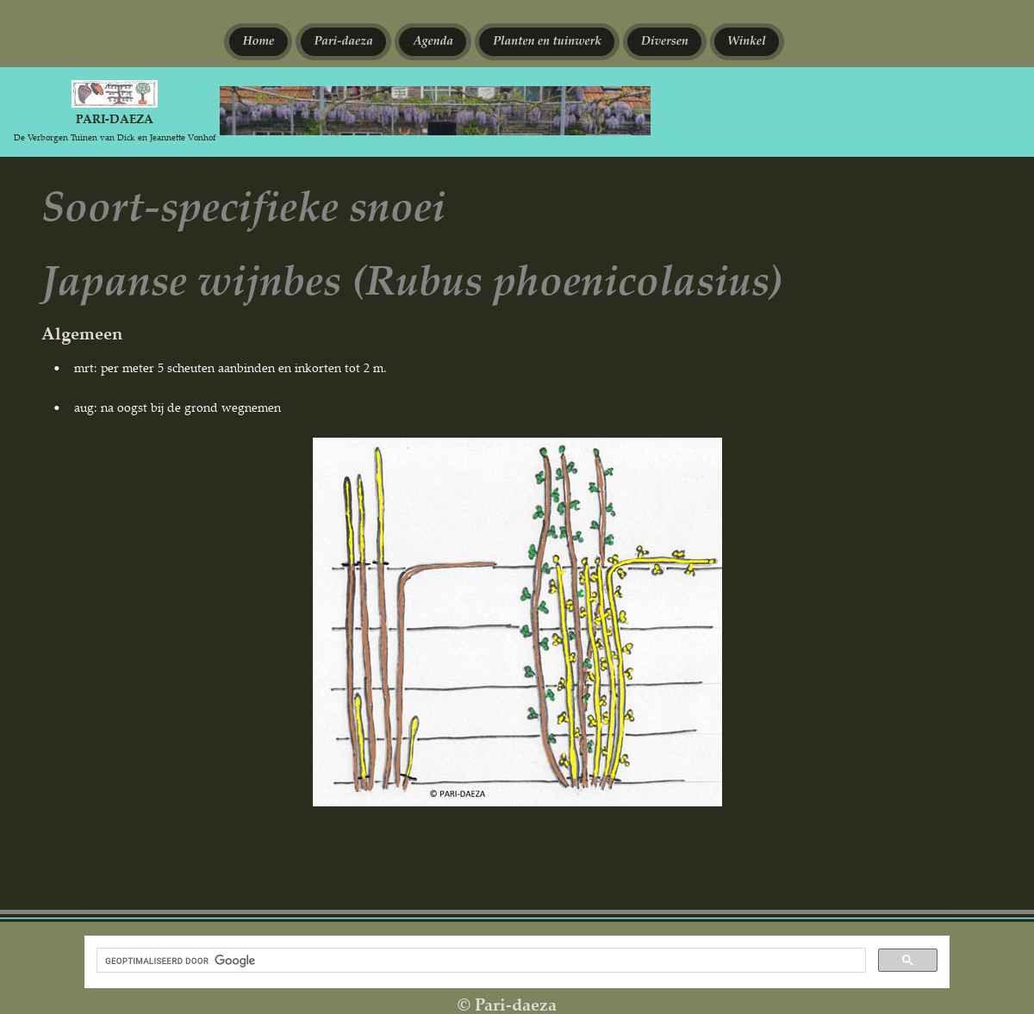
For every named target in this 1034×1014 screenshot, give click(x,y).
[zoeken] (479, 960)
